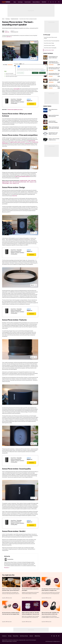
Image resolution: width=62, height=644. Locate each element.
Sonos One (27, 143)
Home (3, 18)
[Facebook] (48, 2)
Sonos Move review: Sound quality (50, 47)
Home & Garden (28, 1)
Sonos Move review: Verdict (49, 50)
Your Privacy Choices (24, 635)
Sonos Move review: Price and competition (51, 40)
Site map (9, 635)
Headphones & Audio (14, 18)
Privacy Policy (15, 635)
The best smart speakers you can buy (15, 109)
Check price (31, 103)
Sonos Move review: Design (49, 43)
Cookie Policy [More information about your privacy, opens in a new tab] (43, 70)
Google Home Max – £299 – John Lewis (27, 180)
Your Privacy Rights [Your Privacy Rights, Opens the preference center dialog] (20, 72)
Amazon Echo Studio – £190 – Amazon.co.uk (26, 181)
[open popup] (36, 58)
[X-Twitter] (53, 2)
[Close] (46, 65)
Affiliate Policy (37, 635)
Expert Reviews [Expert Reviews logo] (5, 2)
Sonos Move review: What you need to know (50, 38)
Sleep (15, 1)
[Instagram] (55, 2)
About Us (31, 635)
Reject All (35, 72)
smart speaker (17, 88)
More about (6, 567)
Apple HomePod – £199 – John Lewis (9, 181)
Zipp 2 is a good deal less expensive (22, 176)
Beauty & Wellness (36, 1)
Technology (20, 1)
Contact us (4, 635)
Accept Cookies (42, 72)
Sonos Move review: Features (49, 45)
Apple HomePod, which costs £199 (17, 142)
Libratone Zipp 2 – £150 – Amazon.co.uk (10, 183)
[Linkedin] (51, 2)
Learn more (8, 36)
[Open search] (59, 2)
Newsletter (44, 1)
